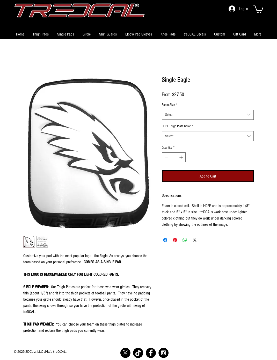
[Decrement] (166, 157)
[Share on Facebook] (165, 240)
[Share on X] (195, 240)
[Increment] (181, 157)
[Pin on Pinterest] (175, 240)
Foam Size (169, 105)
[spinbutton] (173, 157)
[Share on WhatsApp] (185, 240)
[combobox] (208, 115)
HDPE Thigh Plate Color (177, 126)
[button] (258, 9)
